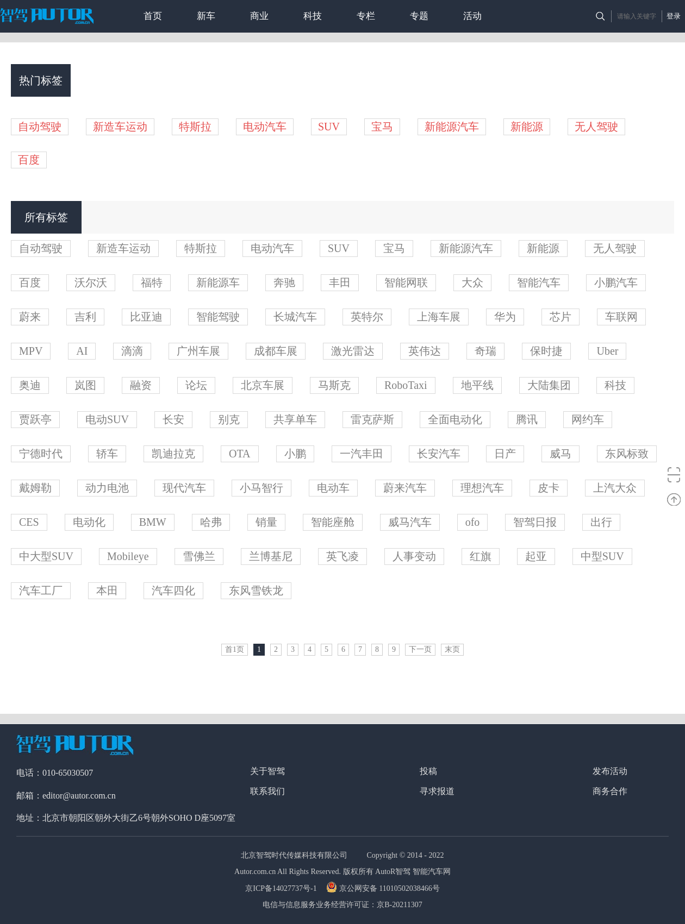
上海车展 (438, 317)
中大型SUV (46, 556)
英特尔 (367, 317)
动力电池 (107, 488)
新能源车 (218, 282)
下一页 (420, 649)
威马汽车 (410, 522)
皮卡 (548, 488)
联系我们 (267, 791)
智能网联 (406, 282)
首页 (153, 16)
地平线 (477, 385)
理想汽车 (482, 488)
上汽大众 (615, 488)
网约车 (587, 419)
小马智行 (261, 488)
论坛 (196, 385)
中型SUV (602, 556)
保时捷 (546, 351)
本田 (107, 590)
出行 (601, 522)
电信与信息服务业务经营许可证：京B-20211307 (342, 905)
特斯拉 (195, 127)
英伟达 (424, 351)
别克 (229, 419)
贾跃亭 (35, 419)
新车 (206, 16)
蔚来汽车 (405, 488)
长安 (173, 419)
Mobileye (128, 556)
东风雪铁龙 (256, 590)
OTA (240, 454)
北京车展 (262, 385)
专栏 (366, 16)
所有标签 (46, 217)
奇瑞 (485, 351)
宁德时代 (41, 454)
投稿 (428, 771)
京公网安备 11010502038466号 (384, 888)
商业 (259, 16)
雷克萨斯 (372, 419)
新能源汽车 (452, 127)
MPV (30, 351)
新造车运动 (120, 127)
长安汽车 (438, 454)
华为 (505, 317)
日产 (505, 454)
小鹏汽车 (616, 282)
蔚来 (30, 317)
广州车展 (198, 351)
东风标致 (627, 454)
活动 (472, 16)
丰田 (340, 282)
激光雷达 (353, 351)
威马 (560, 454)
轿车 (107, 454)
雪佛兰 (199, 556)
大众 (472, 282)
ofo (472, 522)
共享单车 (295, 419)
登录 (674, 16)
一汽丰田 (361, 454)
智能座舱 (332, 522)
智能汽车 (539, 282)
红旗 (480, 556)
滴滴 (132, 351)
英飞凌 (342, 556)
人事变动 (414, 556)
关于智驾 (267, 771)
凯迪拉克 (173, 454)
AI (82, 351)
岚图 (85, 385)
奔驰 (284, 282)
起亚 (536, 556)
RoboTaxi (405, 385)
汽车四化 (173, 590)
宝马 (382, 127)
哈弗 (211, 522)
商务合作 (610, 791)
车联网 (621, 317)
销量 (266, 522)
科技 (312, 16)
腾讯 (527, 419)
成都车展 (275, 351)
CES (29, 522)
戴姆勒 (35, 488)
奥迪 (30, 385)
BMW (152, 522)
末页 (452, 649)
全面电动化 (455, 419)
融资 (141, 385)
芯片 (560, 317)
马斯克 (334, 385)
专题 (419, 16)
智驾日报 (535, 522)
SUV (329, 127)
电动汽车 (265, 127)
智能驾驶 (218, 317)
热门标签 (41, 80)
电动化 (89, 522)
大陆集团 (549, 385)
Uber (607, 351)
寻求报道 (437, 791)
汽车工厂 (41, 590)
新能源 (526, 127)
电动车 (333, 488)
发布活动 (610, 771)
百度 (29, 160)
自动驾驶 (39, 127)
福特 (152, 282)
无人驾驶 (596, 127)
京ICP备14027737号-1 (282, 888)
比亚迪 (146, 317)
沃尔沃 (90, 282)
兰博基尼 (270, 556)
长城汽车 (295, 317)
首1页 (234, 649)
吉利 (85, 317)
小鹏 (295, 454)
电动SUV (107, 419)
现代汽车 (184, 488)
